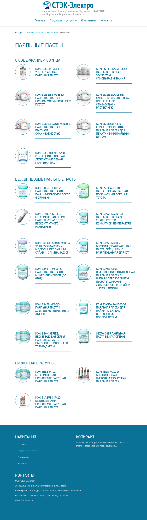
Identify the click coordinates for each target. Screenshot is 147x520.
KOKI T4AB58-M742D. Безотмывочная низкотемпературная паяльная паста (50, 402)
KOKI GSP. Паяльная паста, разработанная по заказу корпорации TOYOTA (112, 192)
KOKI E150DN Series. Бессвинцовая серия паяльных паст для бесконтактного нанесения (50, 220)
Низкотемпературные (36, 363)
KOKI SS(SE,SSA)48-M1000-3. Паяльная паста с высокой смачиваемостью (53, 128)
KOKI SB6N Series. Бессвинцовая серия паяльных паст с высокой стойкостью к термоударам (51, 340)
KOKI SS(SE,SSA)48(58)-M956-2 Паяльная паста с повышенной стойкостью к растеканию (113, 101)
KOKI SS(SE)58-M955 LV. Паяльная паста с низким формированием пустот (53, 99)
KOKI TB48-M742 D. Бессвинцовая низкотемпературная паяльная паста (111, 376)
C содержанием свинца (37, 60)
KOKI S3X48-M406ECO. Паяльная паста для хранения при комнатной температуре (113, 218)
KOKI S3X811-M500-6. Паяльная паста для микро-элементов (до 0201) (50, 273)
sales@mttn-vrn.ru (24, 500)
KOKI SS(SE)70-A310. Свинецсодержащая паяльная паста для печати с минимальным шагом (113, 130)
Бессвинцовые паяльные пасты (45, 179)
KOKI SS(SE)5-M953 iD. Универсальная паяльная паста (49, 72)
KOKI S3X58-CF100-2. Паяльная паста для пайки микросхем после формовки (52, 192)
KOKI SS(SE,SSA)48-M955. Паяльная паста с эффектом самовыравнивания (112, 73)
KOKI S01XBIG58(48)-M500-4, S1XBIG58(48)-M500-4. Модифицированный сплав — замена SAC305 (53, 247)
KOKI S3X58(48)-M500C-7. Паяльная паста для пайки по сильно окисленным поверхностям (111, 311)
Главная (40, 20)
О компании (88, 20)
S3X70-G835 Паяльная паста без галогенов (111, 335)
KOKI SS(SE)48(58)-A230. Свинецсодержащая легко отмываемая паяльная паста (50, 157)
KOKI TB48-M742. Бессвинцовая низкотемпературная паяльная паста (50, 376)
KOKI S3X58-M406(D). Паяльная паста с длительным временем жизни (52, 309)
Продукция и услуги (62, 20)
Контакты (106, 20)
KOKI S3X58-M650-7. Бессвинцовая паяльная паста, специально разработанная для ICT (113, 247)
